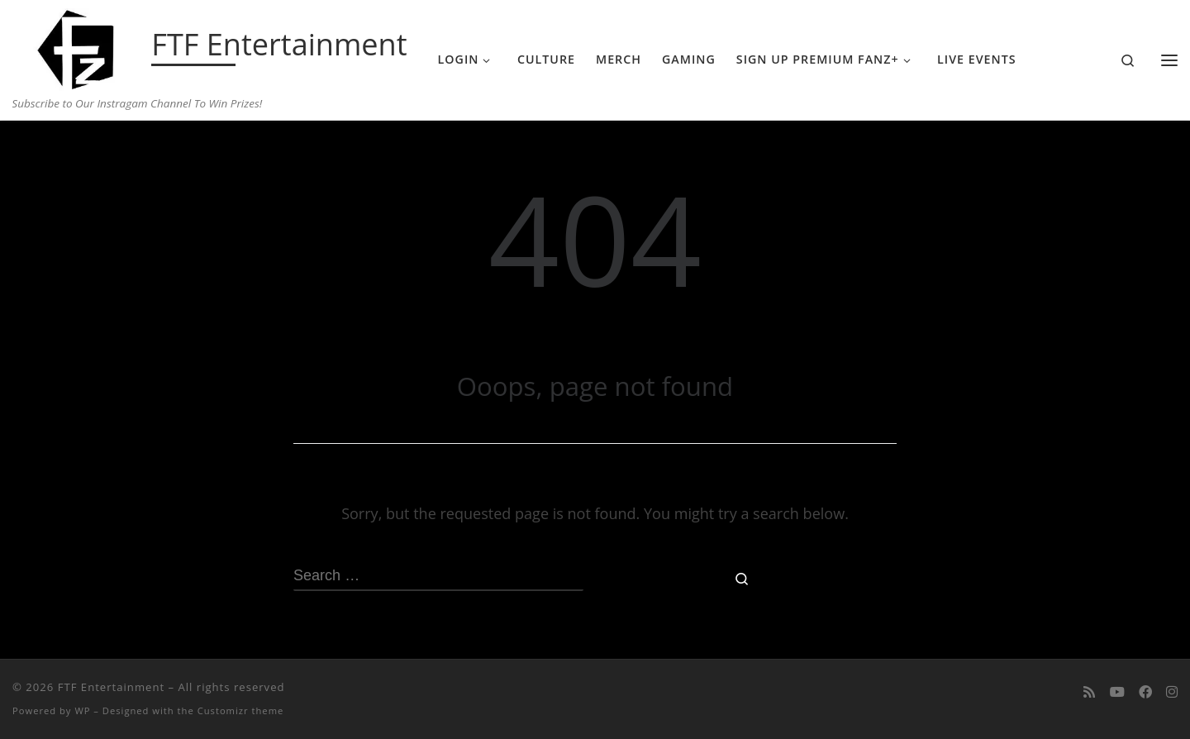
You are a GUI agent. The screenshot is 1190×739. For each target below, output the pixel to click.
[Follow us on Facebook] (1145, 692)
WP (82, 710)
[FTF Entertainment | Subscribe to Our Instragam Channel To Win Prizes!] (78, 46)
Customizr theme (241, 710)
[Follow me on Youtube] (1117, 692)
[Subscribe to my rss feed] (1089, 692)
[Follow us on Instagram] (1172, 692)
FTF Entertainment (111, 686)
